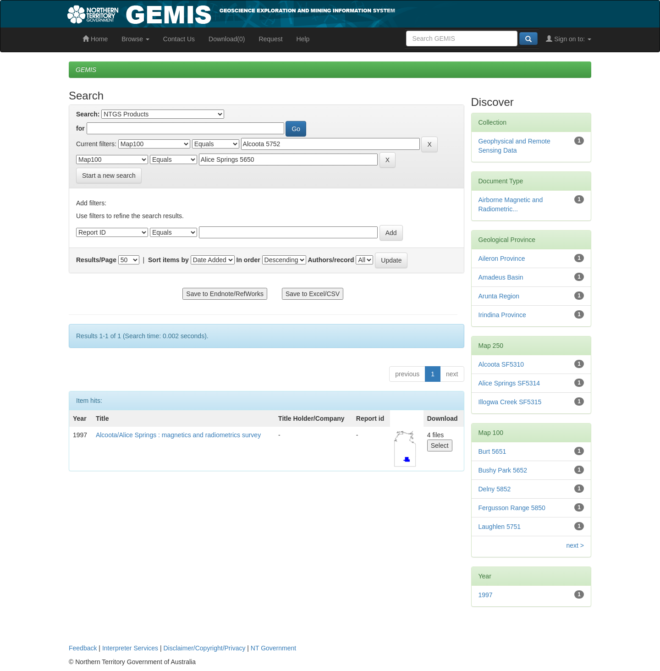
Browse (135, 39)
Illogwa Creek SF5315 (510, 402)
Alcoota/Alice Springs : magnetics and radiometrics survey (178, 435)
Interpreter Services (130, 648)
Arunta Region (499, 296)
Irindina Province (502, 315)
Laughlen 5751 (499, 526)
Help (303, 39)
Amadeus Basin (500, 277)
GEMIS (86, 69)
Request (270, 39)
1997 (485, 595)
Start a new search (109, 175)
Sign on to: (568, 39)
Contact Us (179, 39)
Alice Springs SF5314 (509, 383)
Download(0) (227, 39)
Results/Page (96, 260)
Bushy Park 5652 (503, 470)
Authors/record (331, 260)
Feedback (83, 648)
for (80, 128)
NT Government (273, 648)
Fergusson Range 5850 (511, 508)
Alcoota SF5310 (501, 364)
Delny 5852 (494, 489)
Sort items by (168, 260)
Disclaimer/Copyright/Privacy (205, 648)
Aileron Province (501, 258)
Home (95, 39)
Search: (87, 114)
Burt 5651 (492, 451)
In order (248, 260)
